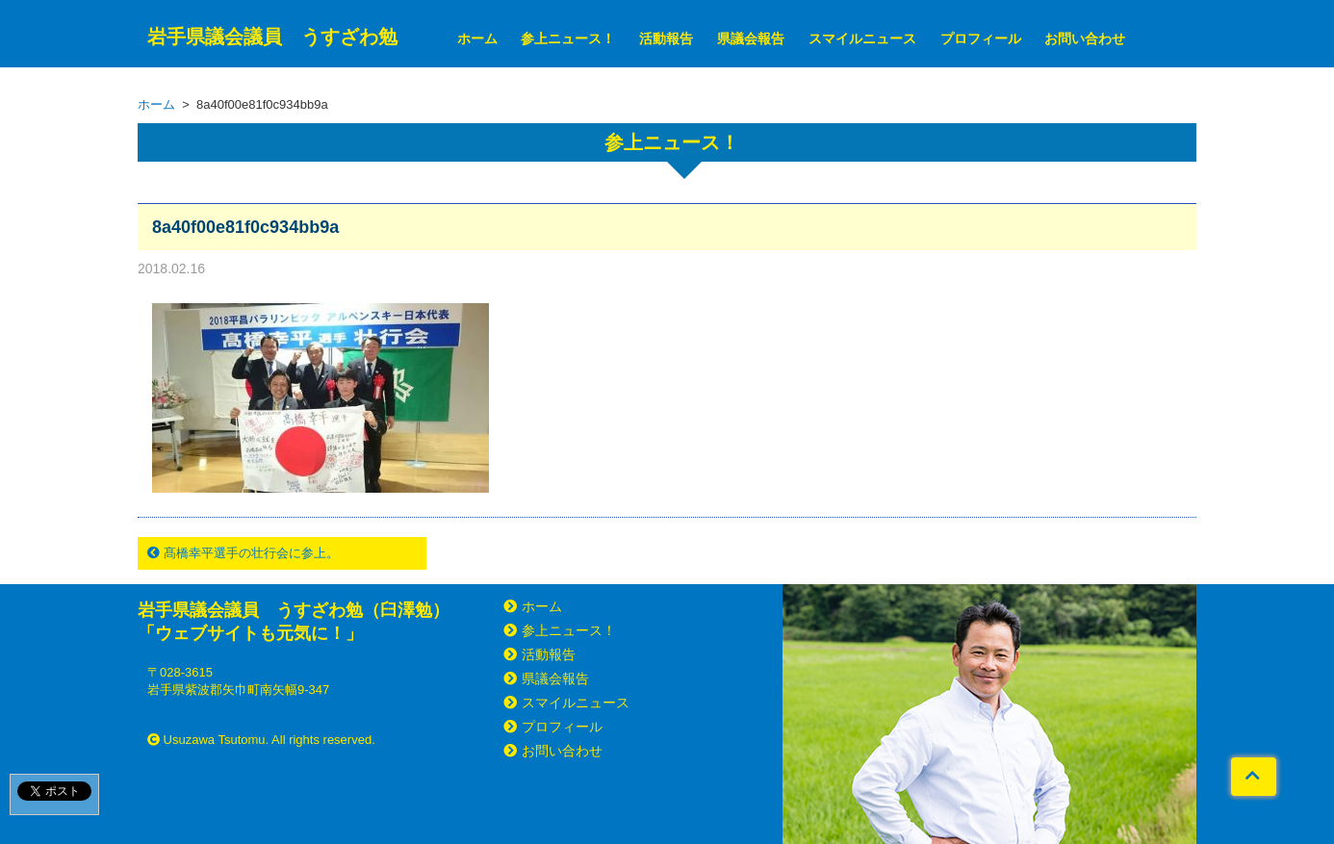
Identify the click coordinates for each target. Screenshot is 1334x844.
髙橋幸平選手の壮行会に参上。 (243, 553)
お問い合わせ (1084, 38)
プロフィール (980, 38)
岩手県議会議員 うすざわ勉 (272, 36)
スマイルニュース (862, 38)
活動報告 (666, 38)
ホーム (477, 38)
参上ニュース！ (568, 38)
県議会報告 (750, 38)
